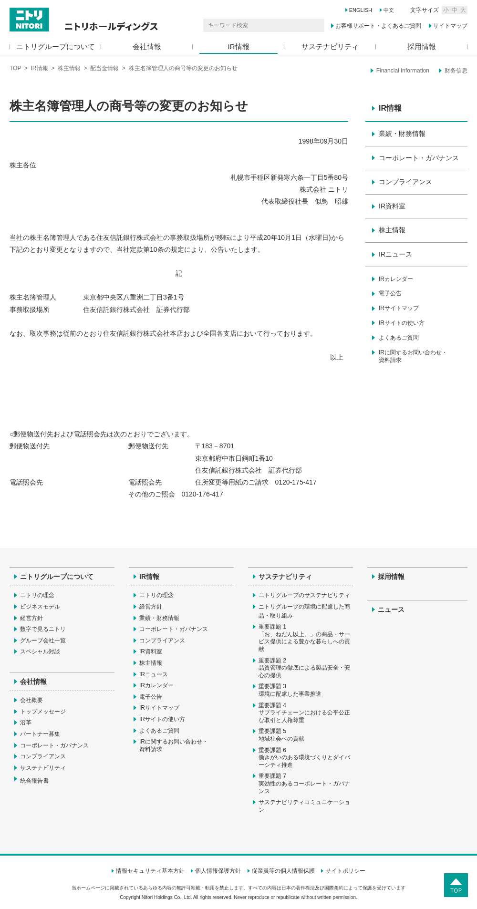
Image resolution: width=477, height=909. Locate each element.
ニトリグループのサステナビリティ (304, 595)
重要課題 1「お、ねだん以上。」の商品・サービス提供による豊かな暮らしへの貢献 (304, 637)
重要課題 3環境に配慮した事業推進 (290, 690)
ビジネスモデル (40, 606)
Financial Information (402, 70)
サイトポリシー (345, 871)
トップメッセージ (43, 711)
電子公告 (390, 293)
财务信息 (456, 70)
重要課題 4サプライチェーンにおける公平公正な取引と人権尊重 (304, 712)
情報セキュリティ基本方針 (150, 871)
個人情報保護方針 (218, 871)
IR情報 (238, 46)
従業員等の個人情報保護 (283, 871)
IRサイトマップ (399, 308)
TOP (15, 68)
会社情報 (147, 46)
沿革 (25, 722)
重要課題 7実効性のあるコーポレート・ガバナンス (304, 783)
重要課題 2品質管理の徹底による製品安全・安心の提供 (304, 668)
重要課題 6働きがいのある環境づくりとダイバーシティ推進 (304, 757)
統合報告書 (39, 780)
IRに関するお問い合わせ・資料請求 (413, 356)
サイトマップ (450, 25)
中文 (389, 10)
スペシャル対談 (40, 651)
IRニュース (395, 254)
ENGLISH (360, 10)
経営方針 (31, 618)
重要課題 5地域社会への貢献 (281, 735)
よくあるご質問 (399, 337)
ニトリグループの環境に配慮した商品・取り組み (304, 611)
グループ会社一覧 (43, 640)
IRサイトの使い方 (402, 323)
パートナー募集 (40, 734)
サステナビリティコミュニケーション (304, 806)
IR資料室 (392, 206)
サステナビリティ (330, 46)
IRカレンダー (396, 279)
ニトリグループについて (55, 46)
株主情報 (69, 68)
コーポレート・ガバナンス (419, 158)
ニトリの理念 (37, 595)
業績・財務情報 (402, 133)
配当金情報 (104, 68)
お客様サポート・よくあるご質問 (378, 25)
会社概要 (31, 700)
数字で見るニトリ (43, 629)
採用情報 (421, 46)
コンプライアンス (405, 182)
